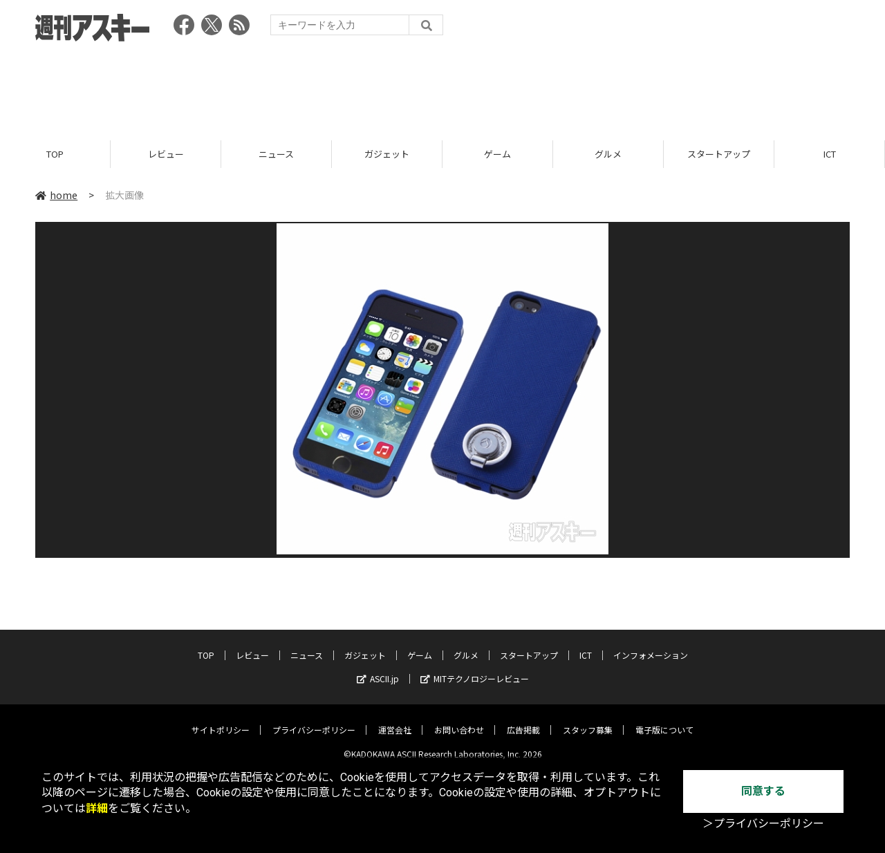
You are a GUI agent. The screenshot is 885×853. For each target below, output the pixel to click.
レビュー (166, 153)
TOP (55, 153)
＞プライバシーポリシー (763, 823)
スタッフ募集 (588, 720)
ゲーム (497, 153)
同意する (763, 791)
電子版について (664, 720)
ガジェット (386, 153)
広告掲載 (523, 720)
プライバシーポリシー (313, 720)
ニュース (276, 153)
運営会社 (394, 720)
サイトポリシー (221, 720)
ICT (829, 153)
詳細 (97, 808)
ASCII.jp (378, 669)
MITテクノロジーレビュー (474, 669)
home (56, 195)
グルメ (608, 153)
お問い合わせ (459, 720)
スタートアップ (718, 153)
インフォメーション (650, 645)
